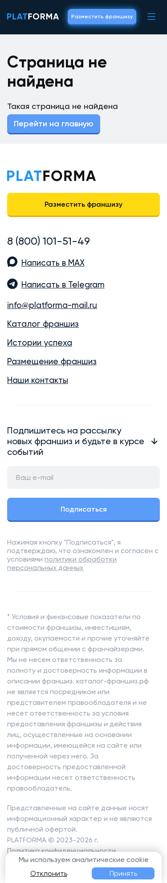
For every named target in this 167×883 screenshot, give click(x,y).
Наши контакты (37, 380)
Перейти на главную (54, 124)
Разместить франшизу (102, 16)
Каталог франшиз (43, 324)
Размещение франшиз (52, 362)
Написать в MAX (53, 263)
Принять (123, 873)
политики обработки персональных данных (62, 563)
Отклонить (48, 873)
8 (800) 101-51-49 (48, 241)
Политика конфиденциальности (61, 850)
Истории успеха (39, 343)
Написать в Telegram (63, 285)
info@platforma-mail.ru (52, 305)
